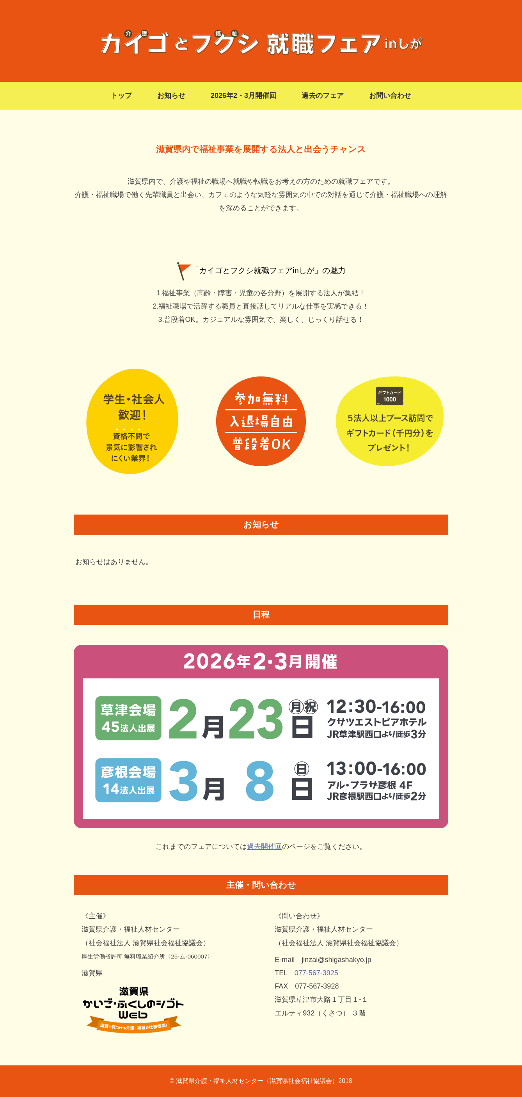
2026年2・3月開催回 (243, 95)
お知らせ (171, 95)
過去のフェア (323, 95)
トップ (121, 95)
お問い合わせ (390, 95)
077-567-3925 (316, 973)
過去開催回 (264, 846)
